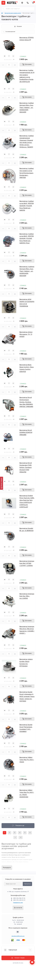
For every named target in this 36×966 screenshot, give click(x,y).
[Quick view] (4, 56)
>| (20, 837)
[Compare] (13, 56)
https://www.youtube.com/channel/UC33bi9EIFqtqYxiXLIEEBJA (18, 932)
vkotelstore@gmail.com (18, 936)
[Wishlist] (9, 56)
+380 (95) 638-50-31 (19, 900)
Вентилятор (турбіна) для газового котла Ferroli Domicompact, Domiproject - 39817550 (26, 173)
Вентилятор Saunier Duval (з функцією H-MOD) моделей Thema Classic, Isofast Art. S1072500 (26, 696)
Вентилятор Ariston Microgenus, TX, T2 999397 (25, 334)
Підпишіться (27, 883)
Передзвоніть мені (18, 902)
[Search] (3, 9)
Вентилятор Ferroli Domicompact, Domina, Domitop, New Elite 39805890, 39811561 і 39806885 (26, 402)
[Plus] (15, 65)
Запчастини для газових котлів (13, 13)
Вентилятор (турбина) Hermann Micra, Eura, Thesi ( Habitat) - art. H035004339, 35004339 (26, 271)
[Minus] (3, 65)
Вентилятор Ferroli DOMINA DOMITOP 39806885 (25, 433)
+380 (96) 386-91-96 (19, 898)
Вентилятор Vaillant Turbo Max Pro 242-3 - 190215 (26, 760)
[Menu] (3, 3)
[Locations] (22, 3)
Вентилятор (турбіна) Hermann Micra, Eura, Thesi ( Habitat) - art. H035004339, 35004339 (26, 107)
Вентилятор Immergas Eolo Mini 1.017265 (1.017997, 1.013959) (26, 563)
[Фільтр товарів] (1, 483)
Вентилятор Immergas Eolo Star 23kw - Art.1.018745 (26, 596)
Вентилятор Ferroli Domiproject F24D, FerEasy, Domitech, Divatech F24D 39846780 (25, 467)
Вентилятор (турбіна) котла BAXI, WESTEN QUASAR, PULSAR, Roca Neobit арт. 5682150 (26, 206)
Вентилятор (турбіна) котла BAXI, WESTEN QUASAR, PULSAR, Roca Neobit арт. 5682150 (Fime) (26, 238)
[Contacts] (27, 3)
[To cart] (27, 64)
